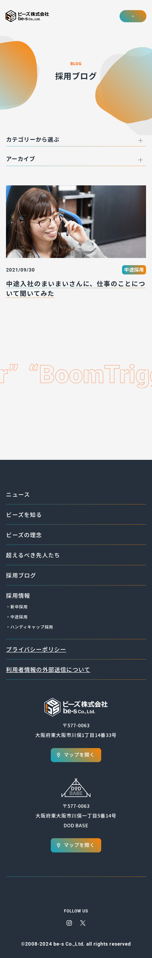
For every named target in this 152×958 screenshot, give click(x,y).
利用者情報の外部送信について (48, 669)
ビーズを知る (24, 514)
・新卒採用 (16, 607)
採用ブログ (21, 575)
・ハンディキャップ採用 (29, 627)
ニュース (18, 494)
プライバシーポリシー (36, 649)
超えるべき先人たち (33, 555)
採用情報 (18, 595)
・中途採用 (16, 617)
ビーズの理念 (24, 535)
